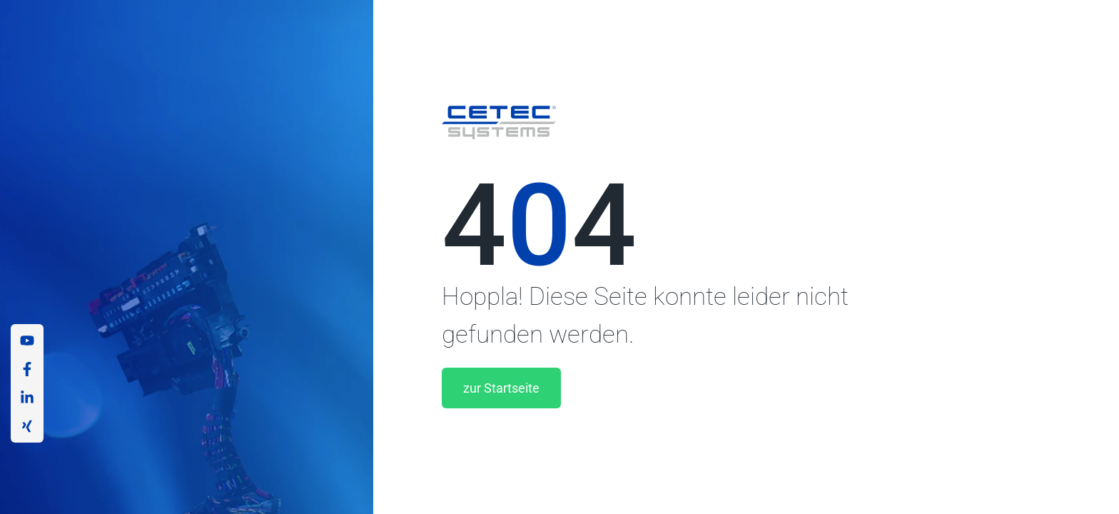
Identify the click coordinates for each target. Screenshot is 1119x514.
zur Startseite (501, 388)
